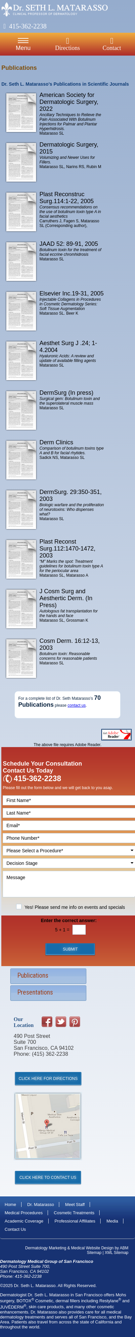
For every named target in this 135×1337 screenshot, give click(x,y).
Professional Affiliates (75, 1221)
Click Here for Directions (48, 1078)
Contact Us (15, 1229)
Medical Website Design (92, 1248)
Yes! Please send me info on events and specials (74, 907)
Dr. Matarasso (40, 1204)
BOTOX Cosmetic (35, 1300)
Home (10, 1204)
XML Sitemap (116, 1252)
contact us (77, 705)
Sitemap (94, 1252)
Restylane (110, 1300)
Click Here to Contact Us (48, 1177)
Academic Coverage (24, 1221)
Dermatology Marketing (45, 1248)
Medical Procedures (24, 1212)
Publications (32, 975)
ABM (124, 1248)
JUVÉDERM (13, 1307)
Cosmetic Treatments (74, 1212)
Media (112, 1221)
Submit (70, 949)
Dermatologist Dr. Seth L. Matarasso (34, 1294)
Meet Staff (75, 1204)
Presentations (35, 992)
